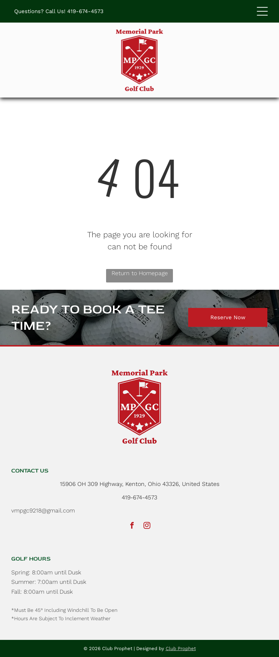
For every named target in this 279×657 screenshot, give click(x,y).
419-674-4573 (85, 11)
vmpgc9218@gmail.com (43, 510)
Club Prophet (181, 648)
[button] (262, 11)
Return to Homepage (140, 273)
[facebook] (132, 527)
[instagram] (147, 527)
